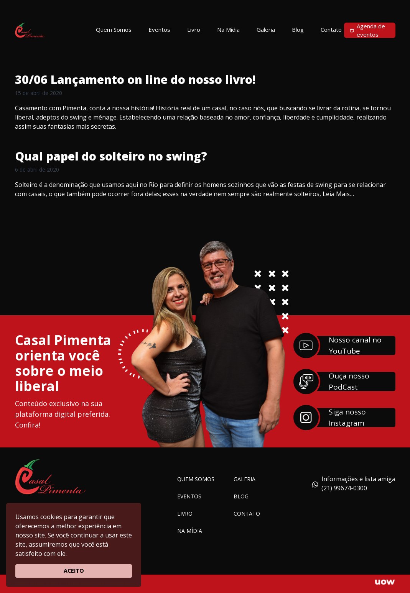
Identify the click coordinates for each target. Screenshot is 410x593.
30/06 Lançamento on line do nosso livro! (135, 79)
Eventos (189, 496)
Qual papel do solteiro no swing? (111, 156)
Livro (185, 513)
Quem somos (195, 479)
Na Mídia (189, 530)
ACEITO (74, 570)
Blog (241, 496)
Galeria (244, 479)
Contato (247, 513)
